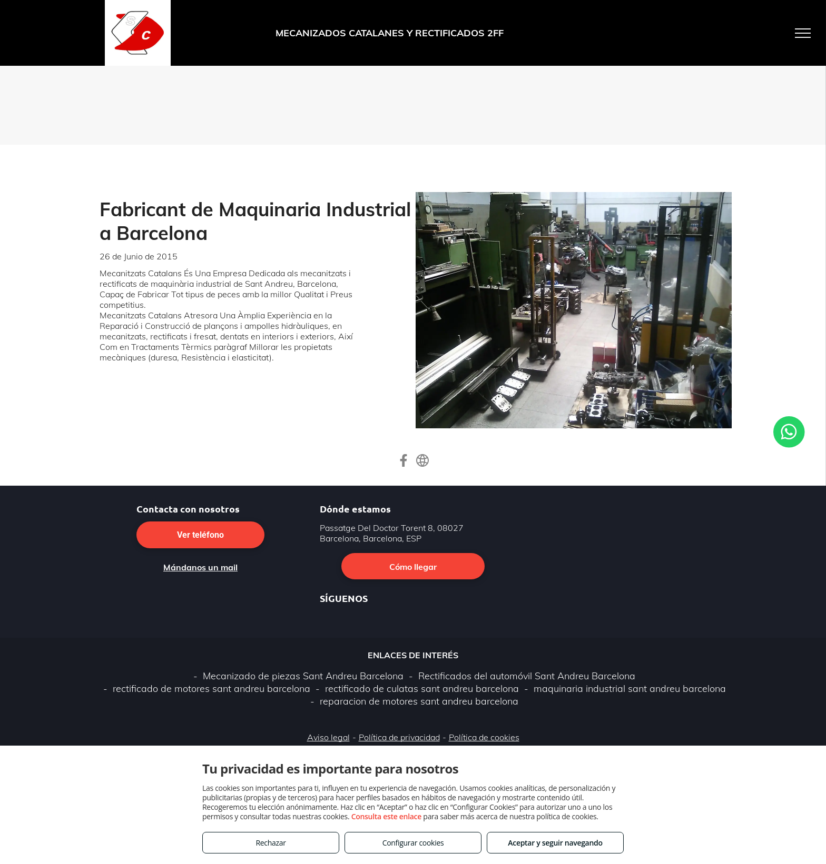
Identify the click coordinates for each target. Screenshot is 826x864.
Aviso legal (328, 737)
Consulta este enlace (386, 816)
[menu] (803, 33)
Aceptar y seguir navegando (555, 843)
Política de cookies (484, 737)
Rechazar (270, 843)
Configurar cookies (413, 843)
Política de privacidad (399, 737)
